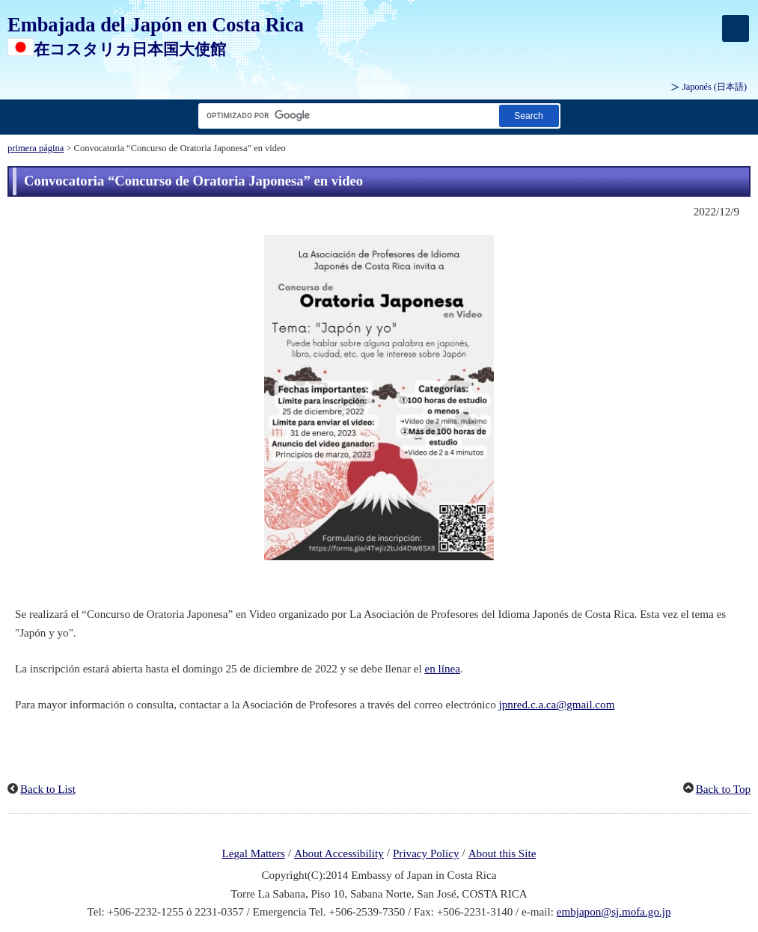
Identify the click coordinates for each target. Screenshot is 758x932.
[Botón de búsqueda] (529, 115)
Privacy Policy (426, 853)
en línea (442, 669)
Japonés (714, 87)
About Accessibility (339, 853)
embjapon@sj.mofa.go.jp (614, 912)
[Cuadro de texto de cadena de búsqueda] (346, 115)
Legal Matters (253, 853)
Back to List (48, 789)
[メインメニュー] (735, 28)
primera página (35, 148)
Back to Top (723, 789)
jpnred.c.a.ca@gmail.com (557, 705)
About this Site (502, 853)
